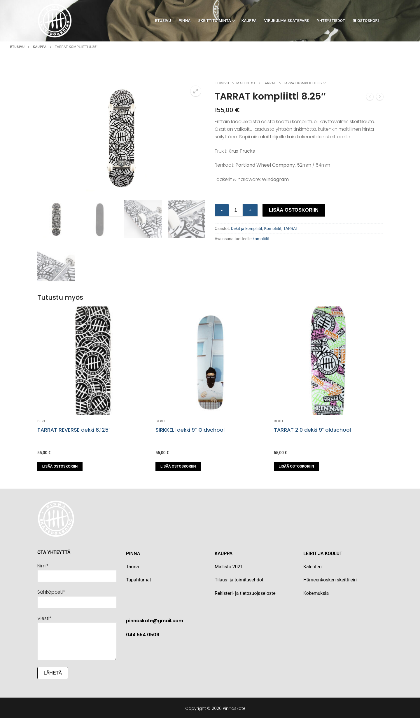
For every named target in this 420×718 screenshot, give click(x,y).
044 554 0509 (142, 633)
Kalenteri (312, 566)
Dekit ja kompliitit (246, 228)
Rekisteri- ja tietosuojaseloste (245, 592)
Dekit (42, 420)
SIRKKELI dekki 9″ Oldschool (189, 429)
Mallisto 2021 (229, 566)
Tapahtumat (138, 579)
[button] (195, 91)
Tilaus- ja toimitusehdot (239, 579)
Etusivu (17, 47)
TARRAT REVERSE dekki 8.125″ (73, 429)
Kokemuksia (316, 592)
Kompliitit (272, 228)
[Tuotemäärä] (236, 210)
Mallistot (246, 83)
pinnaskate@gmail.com (154, 619)
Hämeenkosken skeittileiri (330, 579)
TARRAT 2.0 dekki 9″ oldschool (312, 429)
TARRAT (269, 83)
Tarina (132, 566)
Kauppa (40, 47)
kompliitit (261, 238)
